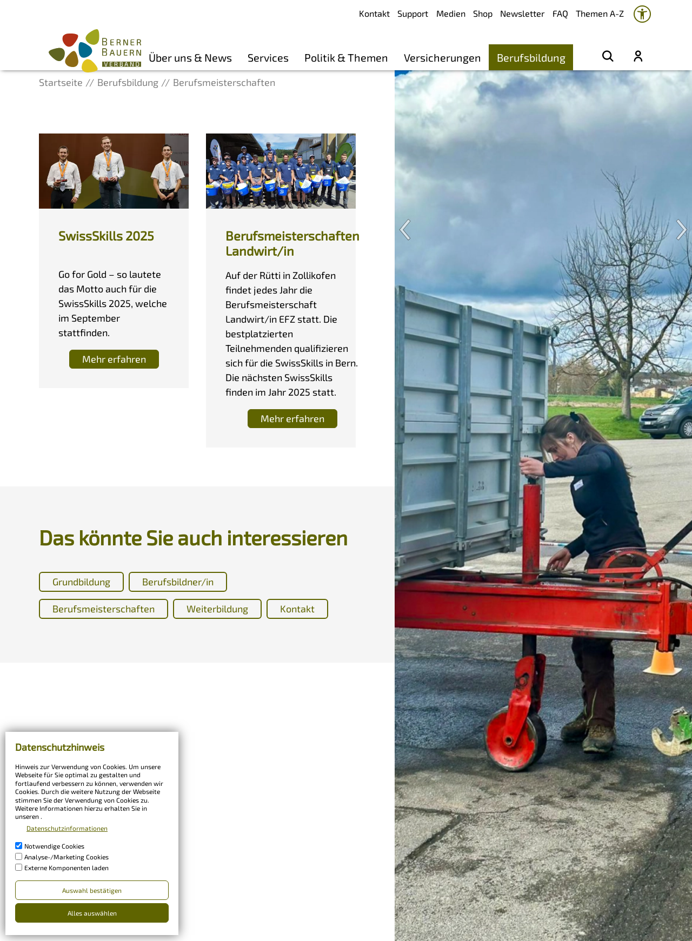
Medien (450, 13)
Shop (483, 13)
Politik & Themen (346, 57)
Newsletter (522, 13)
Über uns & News (190, 57)
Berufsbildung (531, 57)
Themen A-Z (600, 13)
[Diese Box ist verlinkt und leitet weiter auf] (114, 261)
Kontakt (374, 13)
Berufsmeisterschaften (103, 609)
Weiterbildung (217, 609)
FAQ (560, 13)
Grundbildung (81, 582)
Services (268, 57)
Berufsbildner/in (178, 582)
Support (412, 13)
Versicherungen (442, 57)
